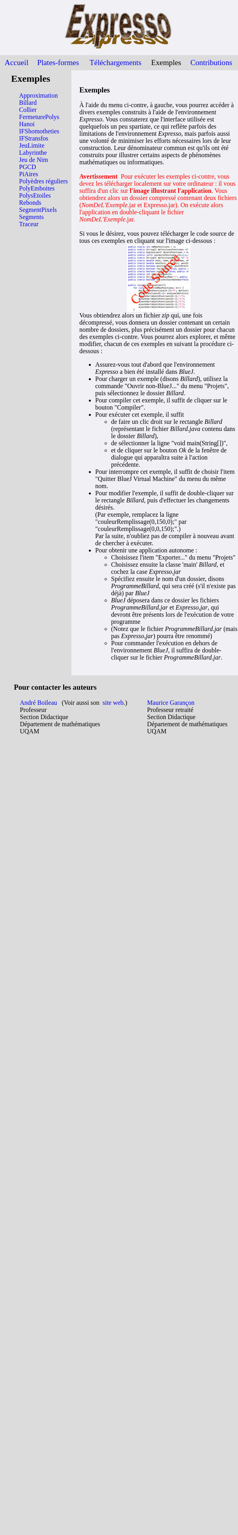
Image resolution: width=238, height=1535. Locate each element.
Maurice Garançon (171, 702)
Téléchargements (116, 62)
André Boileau (38, 702)
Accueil (17, 62)
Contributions (211, 62)
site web (113, 702)
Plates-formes (58, 62)
